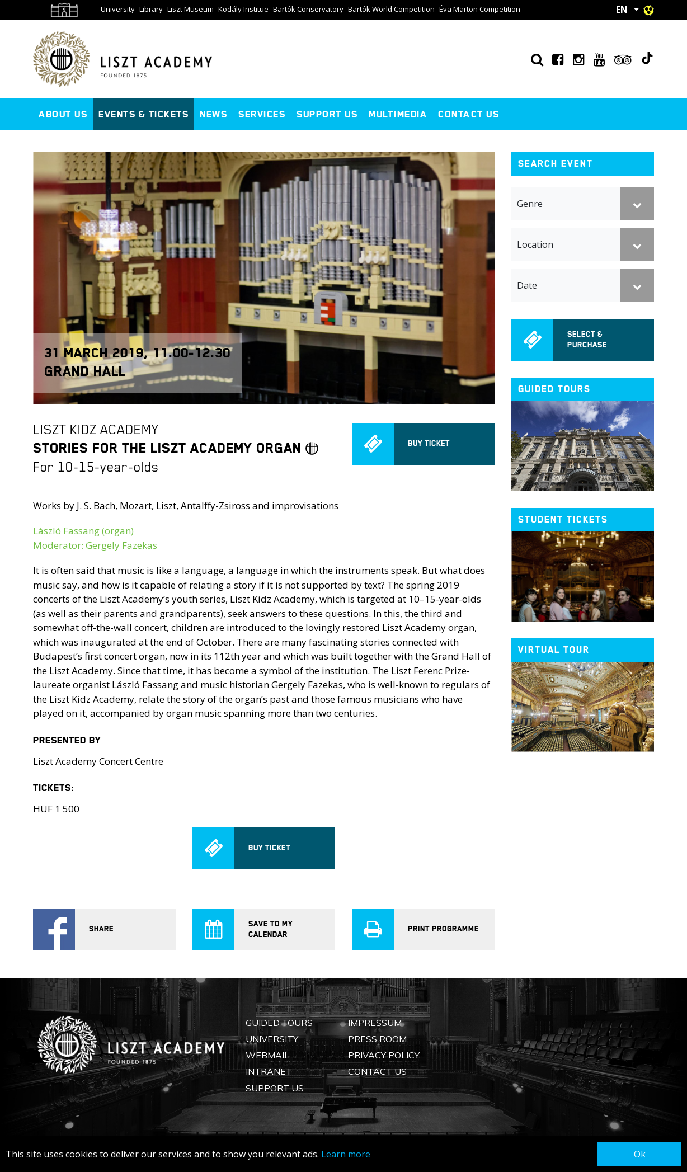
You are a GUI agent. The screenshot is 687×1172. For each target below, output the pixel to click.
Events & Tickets (143, 114)
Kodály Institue (243, 9)
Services (261, 114)
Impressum (375, 1022)
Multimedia (398, 114)
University (118, 9)
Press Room (377, 1038)
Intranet (269, 1071)
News (213, 114)
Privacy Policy (384, 1055)
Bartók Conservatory (308, 9)
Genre (530, 203)
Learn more (345, 1154)
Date (527, 285)
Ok (640, 1154)
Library (151, 9)
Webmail (267, 1055)
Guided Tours (279, 1022)
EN (622, 9)
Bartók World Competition (391, 9)
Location (535, 244)
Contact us (468, 114)
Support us (327, 114)
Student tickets (563, 519)
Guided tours (554, 389)
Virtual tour (554, 649)
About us (63, 114)
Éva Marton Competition (479, 9)
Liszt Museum (190, 9)
